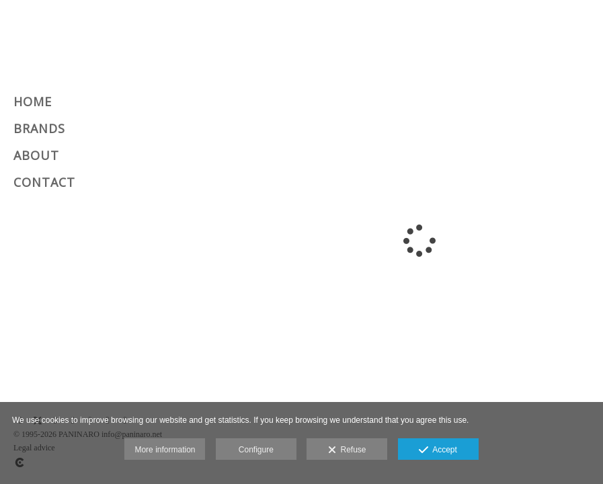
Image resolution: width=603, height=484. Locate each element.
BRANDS (39, 128)
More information (164, 449)
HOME (32, 101)
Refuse (347, 450)
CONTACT (44, 182)
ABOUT (36, 155)
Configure (256, 449)
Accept (438, 450)
